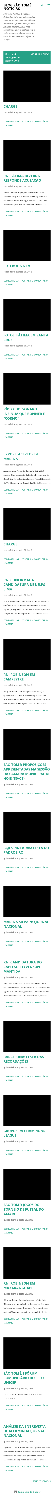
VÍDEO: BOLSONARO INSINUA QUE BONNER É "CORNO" (24, 414)
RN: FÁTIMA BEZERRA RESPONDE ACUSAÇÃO (22, 178)
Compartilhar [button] (11, 121)
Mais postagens (42, 1481)
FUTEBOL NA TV (16, 265)
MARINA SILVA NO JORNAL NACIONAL (26, 924)
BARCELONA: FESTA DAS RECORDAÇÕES (23, 1059)
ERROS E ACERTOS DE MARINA (21, 456)
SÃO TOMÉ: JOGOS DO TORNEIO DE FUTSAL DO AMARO (23, 1209)
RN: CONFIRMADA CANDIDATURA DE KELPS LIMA (24, 584)
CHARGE (10, 106)
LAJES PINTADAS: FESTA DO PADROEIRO (26, 850)
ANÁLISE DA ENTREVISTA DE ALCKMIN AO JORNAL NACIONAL (24, 1431)
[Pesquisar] (42, 5)
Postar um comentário (35, 121)
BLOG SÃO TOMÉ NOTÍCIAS (17, 7)
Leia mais (8, 125)
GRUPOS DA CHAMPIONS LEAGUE (24, 1133)
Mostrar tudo (40, 54)
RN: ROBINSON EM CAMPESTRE (19, 676)
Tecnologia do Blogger (27, 1492)
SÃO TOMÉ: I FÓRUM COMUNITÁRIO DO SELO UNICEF (23, 1378)
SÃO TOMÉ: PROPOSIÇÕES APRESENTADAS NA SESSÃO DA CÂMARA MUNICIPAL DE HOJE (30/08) (26, 771)
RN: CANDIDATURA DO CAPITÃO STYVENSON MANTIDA (22, 967)
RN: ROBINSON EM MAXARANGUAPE (19, 1285)
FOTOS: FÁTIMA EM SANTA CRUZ (25, 337)
